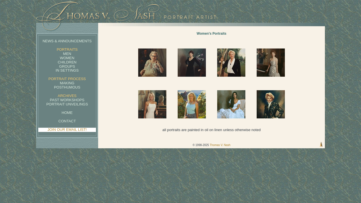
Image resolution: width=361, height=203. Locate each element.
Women (67, 58)
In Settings (67, 70)
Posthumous (67, 87)
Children (67, 62)
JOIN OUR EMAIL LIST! (67, 129)
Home (67, 113)
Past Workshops (67, 100)
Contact (67, 121)
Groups (67, 66)
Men (67, 54)
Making (67, 83)
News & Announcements (67, 41)
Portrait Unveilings (67, 104)
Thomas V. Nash (220, 145)
